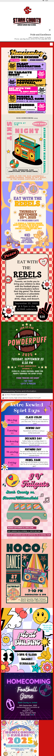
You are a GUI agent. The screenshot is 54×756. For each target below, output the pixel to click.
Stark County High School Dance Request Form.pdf (21, 398)
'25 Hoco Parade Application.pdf (14, 394)
